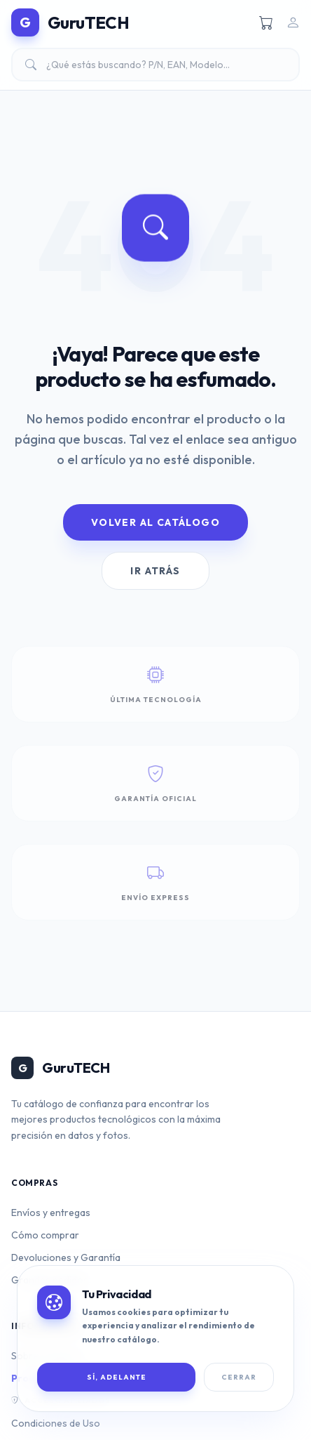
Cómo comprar (45, 1235)
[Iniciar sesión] (293, 22)
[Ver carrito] (266, 22)
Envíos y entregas (50, 1212)
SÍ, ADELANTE (116, 1377)
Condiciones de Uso (55, 1423)
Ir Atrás (155, 570)
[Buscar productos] (155, 64)
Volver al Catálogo (155, 522)
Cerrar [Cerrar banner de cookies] (238, 1377)
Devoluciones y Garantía (65, 1257)
